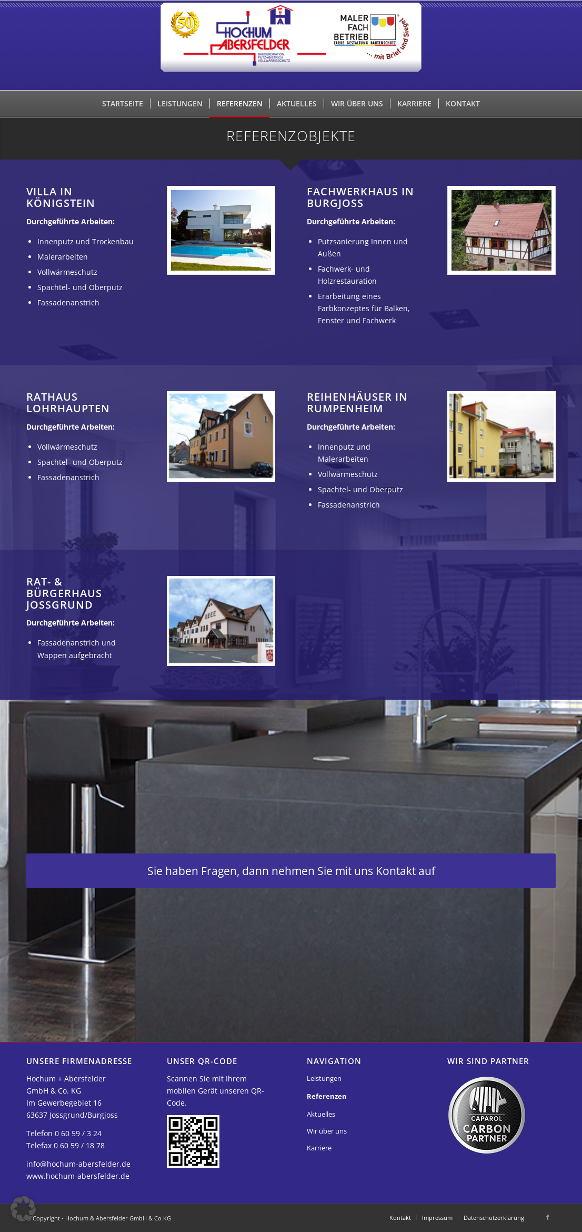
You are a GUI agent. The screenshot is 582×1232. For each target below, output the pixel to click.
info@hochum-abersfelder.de (78, 1164)
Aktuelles (321, 1114)
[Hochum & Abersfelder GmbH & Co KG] (291, 45)
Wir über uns (327, 1131)
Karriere (319, 1147)
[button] (23, 1209)
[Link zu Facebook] (548, 1217)
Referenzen (327, 1096)
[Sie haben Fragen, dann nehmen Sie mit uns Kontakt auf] (291, 870)
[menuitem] (122, 104)
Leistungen (324, 1078)
